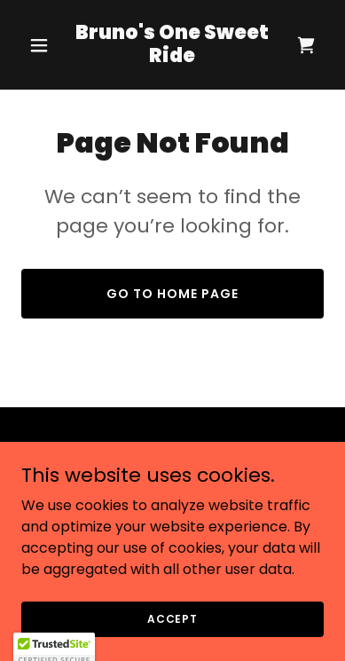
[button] (44, 45)
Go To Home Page (172, 294)
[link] (172, 57)
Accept (172, 642)
